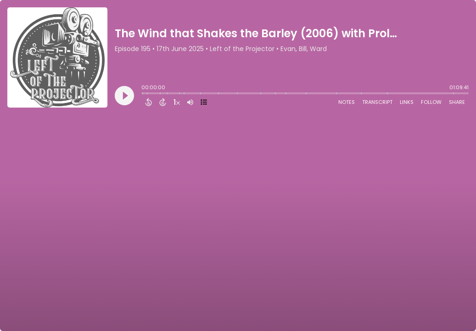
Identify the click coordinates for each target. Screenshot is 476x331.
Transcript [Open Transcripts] (377, 102)
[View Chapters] (204, 102)
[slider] (143, 94)
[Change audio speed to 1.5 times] (177, 102)
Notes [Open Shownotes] (346, 102)
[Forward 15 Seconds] (163, 102)
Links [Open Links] (407, 102)
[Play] (124, 95)
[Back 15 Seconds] (148, 102)
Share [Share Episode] (457, 102)
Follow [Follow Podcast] (431, 102)
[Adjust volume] (190, 102)
